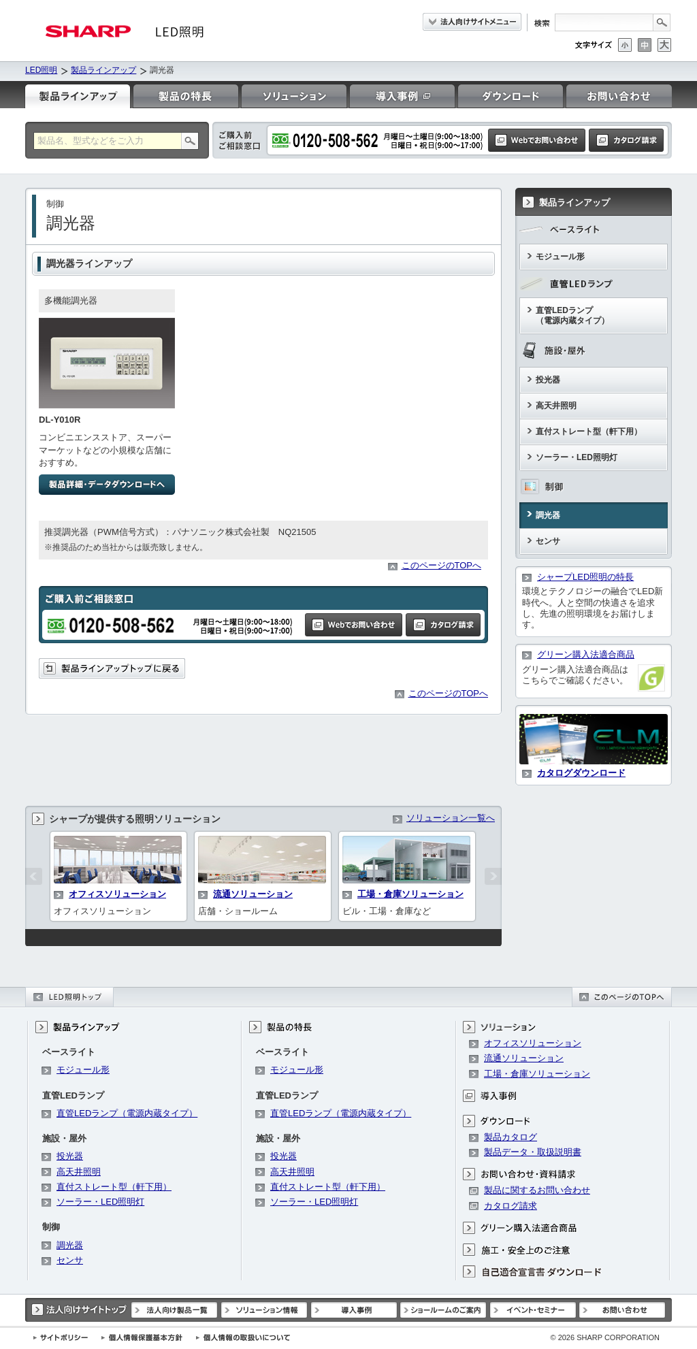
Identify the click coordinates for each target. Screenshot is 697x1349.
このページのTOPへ (442, 565)
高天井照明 (556, 405)
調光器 (548, 515)
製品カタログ (510, 1137)
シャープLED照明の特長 (585, 577)
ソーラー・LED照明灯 (576, 457)
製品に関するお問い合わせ (537, 1190)
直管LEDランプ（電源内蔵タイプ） (572, 315)
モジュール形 (560, 256)
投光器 (548, 380)
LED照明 (41, 70)
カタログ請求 (510, 1206)
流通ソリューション (253, 894)
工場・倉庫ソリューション (410, 894)
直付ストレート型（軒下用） (589, 431)
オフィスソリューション (117, 894)
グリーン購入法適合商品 (585, 654)
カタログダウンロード (581, 773)
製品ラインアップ (103, 70)
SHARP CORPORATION (605, 1337)
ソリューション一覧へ (450, 818)
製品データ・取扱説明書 (532, 1152)
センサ (548, 541)
